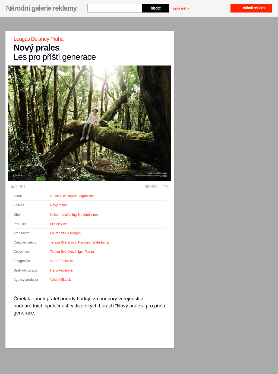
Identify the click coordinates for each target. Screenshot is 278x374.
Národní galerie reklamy (41, 8)
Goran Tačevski (61, 261)
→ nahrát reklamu (251, 8)
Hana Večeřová (61, 270)
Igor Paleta (86, 252)
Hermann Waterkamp (93, 242)
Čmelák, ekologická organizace (72, 196)
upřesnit (181, 8)
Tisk (166, 186)
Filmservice (58, 224)
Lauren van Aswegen (65, 233)
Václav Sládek (60, 280)
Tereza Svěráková (63, 242)
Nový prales (58, 205)
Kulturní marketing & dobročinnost (74, 215)
